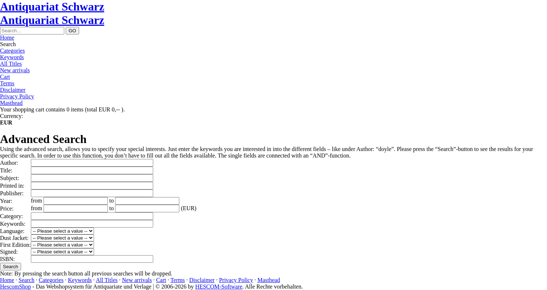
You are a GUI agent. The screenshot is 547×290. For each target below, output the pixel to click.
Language (11, 231)
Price (6, 208)
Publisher (11, 193)
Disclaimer (12, 90)
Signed (8, 252)
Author (8, 163)
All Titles (11, 64)
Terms (7, 83)
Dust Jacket (13, 238)
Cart (5, 77)
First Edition (14, 245)
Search (26, 280)
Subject (8, 178)
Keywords (12, 57)
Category (10, 216)
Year (5, 201)
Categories (12, 51)
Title (5, 170)
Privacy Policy (17, 96)
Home (7, 37)
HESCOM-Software (218, 286)
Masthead (11, 103)
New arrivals (15, 70)
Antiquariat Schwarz (52, 6)
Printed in (11, 186)
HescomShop (15, 286)
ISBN (6, 259)
